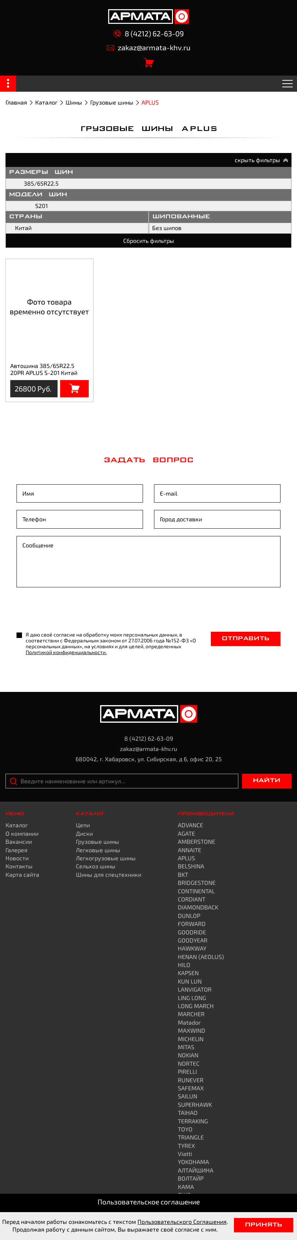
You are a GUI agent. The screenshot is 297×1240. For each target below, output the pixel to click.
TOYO (185, 1129)
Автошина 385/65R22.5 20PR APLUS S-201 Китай (43, 369)
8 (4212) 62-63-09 (149, 33)
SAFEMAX (191, 1087)
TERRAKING (193, 1120)
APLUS (186, 857)
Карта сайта (22, 874)
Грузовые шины (111, 102)
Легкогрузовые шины (106, 857)
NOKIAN (188, 1054)
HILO (184, 964)
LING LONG (192, 997)
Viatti (185, 1153)
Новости (17, 857)
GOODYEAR (193, 940)
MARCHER (191, 1013)
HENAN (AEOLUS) (201, 956)
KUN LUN (190, 981)
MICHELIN (190, 1038)
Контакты (19, 865)
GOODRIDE (192, 932)
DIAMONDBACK (198, 907)
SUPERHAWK (195, 1104)
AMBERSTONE (196, 841)
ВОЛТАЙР (190, 1178)
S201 (41, 205)
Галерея (16, 849)
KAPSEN (188, 972)
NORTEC (188, 1063)
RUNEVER (190, 1079)
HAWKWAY (192, 948)
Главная (16, 102)
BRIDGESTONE (197, 882)
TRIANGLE (191, 1137)
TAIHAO (188, 1112)
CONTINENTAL (196, 890)
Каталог (46, 102)
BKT (183, 874)
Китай (23, 227)
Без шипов (167, 227)
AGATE (186, 833)
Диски (84, 833)
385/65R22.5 (41, 183)
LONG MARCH (196, 1005)
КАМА (186, 1186)
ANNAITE (189, 849)
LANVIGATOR (195, 989)
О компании (22, 833)
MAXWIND (191, 1030)
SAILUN (187, 1096)
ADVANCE (190, 824)
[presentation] (72, 610)
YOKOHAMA (193, 1161)
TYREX (186, 1145)
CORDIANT (191, 899)
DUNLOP (189, 915)
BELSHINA (191, 865)
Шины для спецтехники (108, 874)
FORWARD (192, 923)
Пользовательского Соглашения (182, 1221)
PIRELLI (187, 1071)
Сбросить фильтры (148, 240)
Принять (263, 1225)
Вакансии (19, 841)
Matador (189, 1022)
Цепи (83, 824)
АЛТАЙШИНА (195, 1170)
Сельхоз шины (95, 865)
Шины (74, 102)
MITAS (186, 1046)
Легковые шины (98, 849)
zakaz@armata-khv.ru (148, 47)
